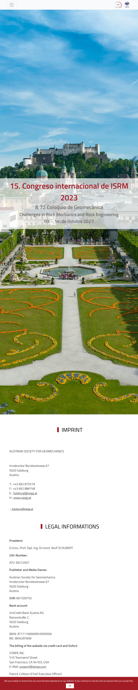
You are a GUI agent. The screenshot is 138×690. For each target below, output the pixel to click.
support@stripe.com (32, 666)
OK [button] (70, 686)
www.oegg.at (22, 497)
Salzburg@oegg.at (25, 493)
